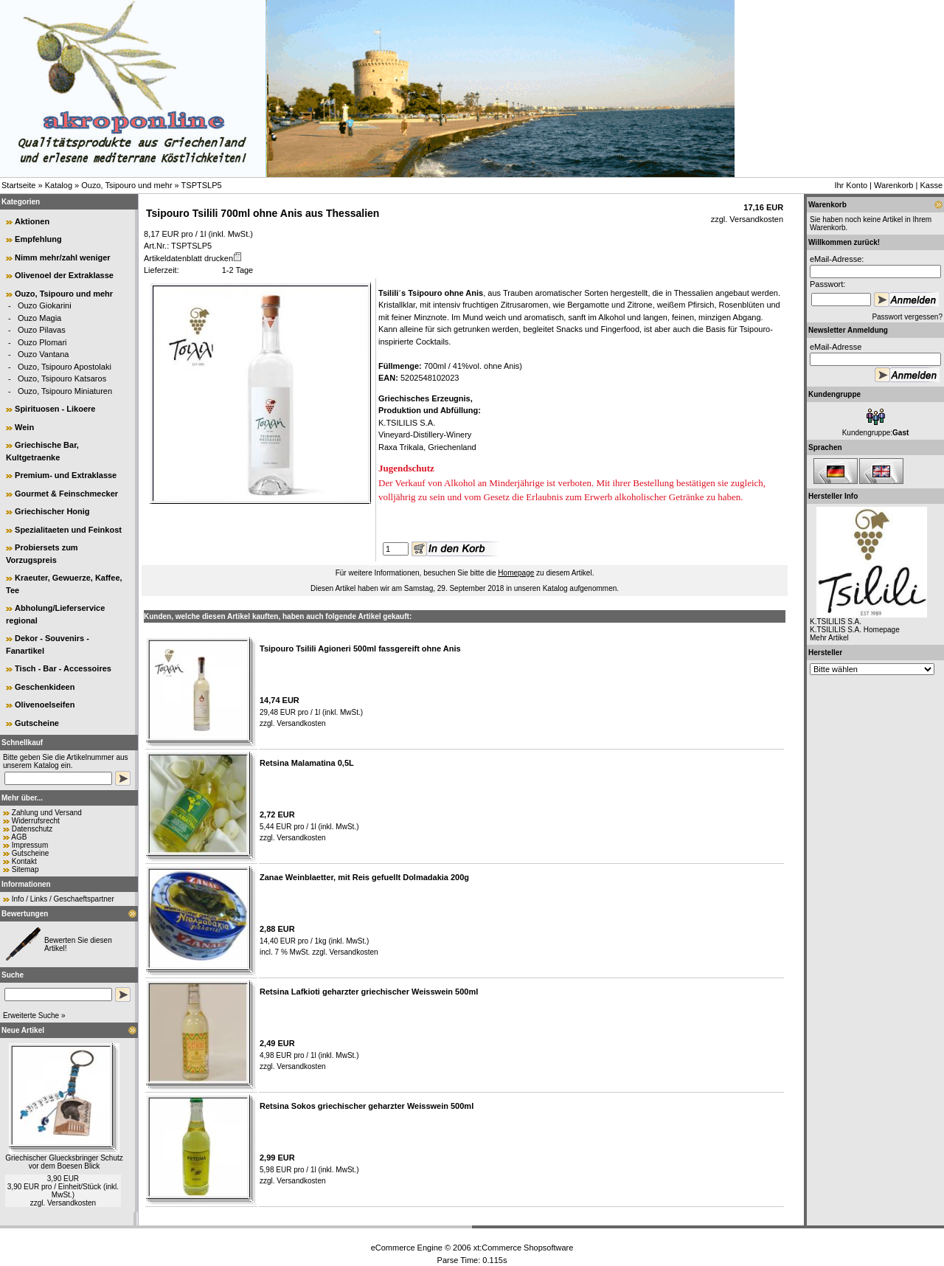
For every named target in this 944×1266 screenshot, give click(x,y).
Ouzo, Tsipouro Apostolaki (64, 366)
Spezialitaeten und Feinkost (68, 529)
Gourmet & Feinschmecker (66, 493)
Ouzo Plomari (42, 342)
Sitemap (25, 869)
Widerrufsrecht (36, 821)
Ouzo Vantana (43, 354)
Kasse (931, 185)
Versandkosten (71, 1203)
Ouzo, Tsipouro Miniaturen (65, 391)
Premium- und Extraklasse (66, 475)
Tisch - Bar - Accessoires (63, 668)
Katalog (58, 185)
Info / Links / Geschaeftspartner (63, 899)
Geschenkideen (44, 686)
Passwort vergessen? (907, 317)
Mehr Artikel (829, 638)
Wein (24, 427)
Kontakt (24, 861)
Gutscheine (37, 723)
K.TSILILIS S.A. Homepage (855, 630)
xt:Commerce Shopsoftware (523, 1247)
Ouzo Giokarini (45, 305)
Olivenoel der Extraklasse (64, 275)
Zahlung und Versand (47, 813)
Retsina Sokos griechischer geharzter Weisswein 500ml (366, 1105)
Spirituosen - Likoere (55, 408)
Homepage (516, 573)
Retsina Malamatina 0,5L (307, 762)
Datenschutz (32, 829)
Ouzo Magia (39, 318)
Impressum (30, 845)
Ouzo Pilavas (42, 329)
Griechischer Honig (52, 511)
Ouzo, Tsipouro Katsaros (62, 378)
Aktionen (32, 221)
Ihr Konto (850, 185)
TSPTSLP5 (201, 185)
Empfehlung (38, 239)
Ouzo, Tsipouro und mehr (126, 185)
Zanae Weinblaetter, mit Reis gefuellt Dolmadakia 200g (364, 877)
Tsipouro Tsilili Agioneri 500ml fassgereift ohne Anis (360, 648)
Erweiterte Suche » (34, 1015)
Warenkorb (893, 185)
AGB (19, 837)
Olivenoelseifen (44, 704)
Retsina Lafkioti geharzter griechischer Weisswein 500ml (369, 991)
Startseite (18, 185)
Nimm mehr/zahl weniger (63, 257)
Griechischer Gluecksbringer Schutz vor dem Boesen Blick (64, 1162)
